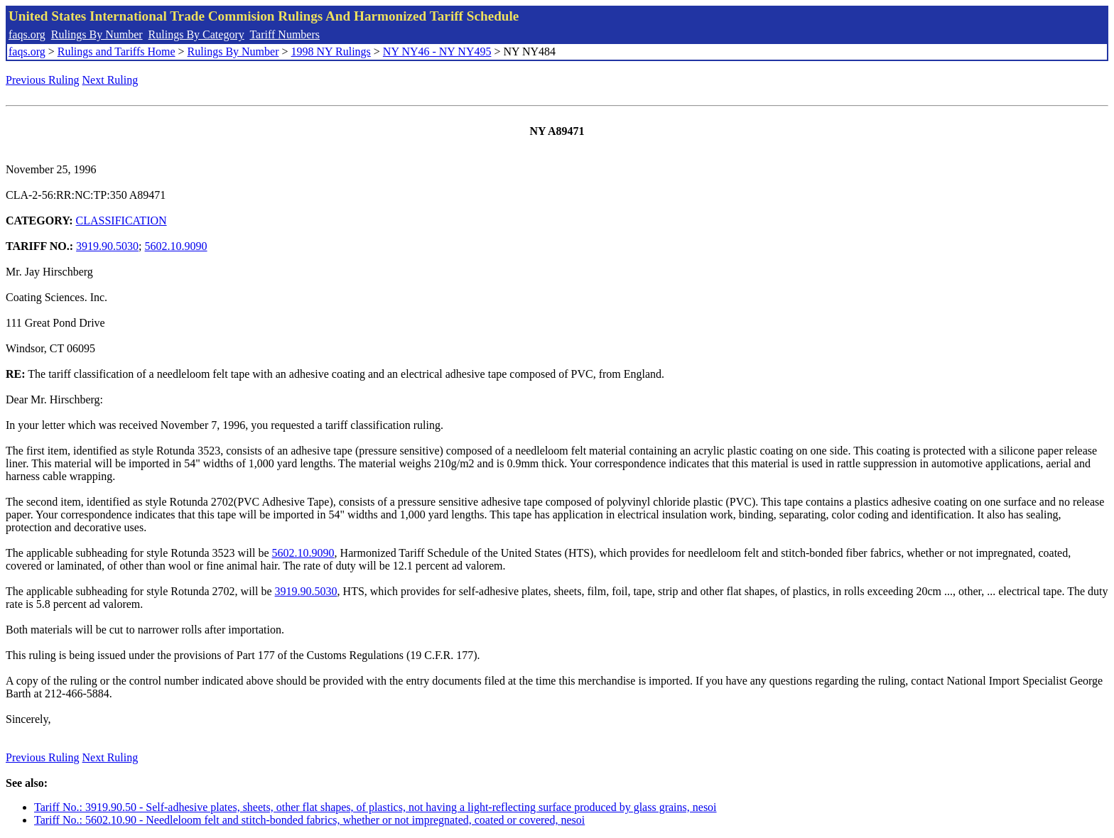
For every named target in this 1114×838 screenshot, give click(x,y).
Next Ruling (110, 80)
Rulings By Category (196, 34)
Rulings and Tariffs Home (116, 51)
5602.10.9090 (176, 246)
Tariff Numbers (284, 34)
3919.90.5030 (107, 246)
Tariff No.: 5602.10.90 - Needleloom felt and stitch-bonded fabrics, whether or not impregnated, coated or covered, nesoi (309, 820)
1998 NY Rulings (331, 51)
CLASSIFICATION (121, 220)
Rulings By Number (97, 34)
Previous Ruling (43, 80)
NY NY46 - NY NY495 (437, 51)
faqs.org (27, 34)
